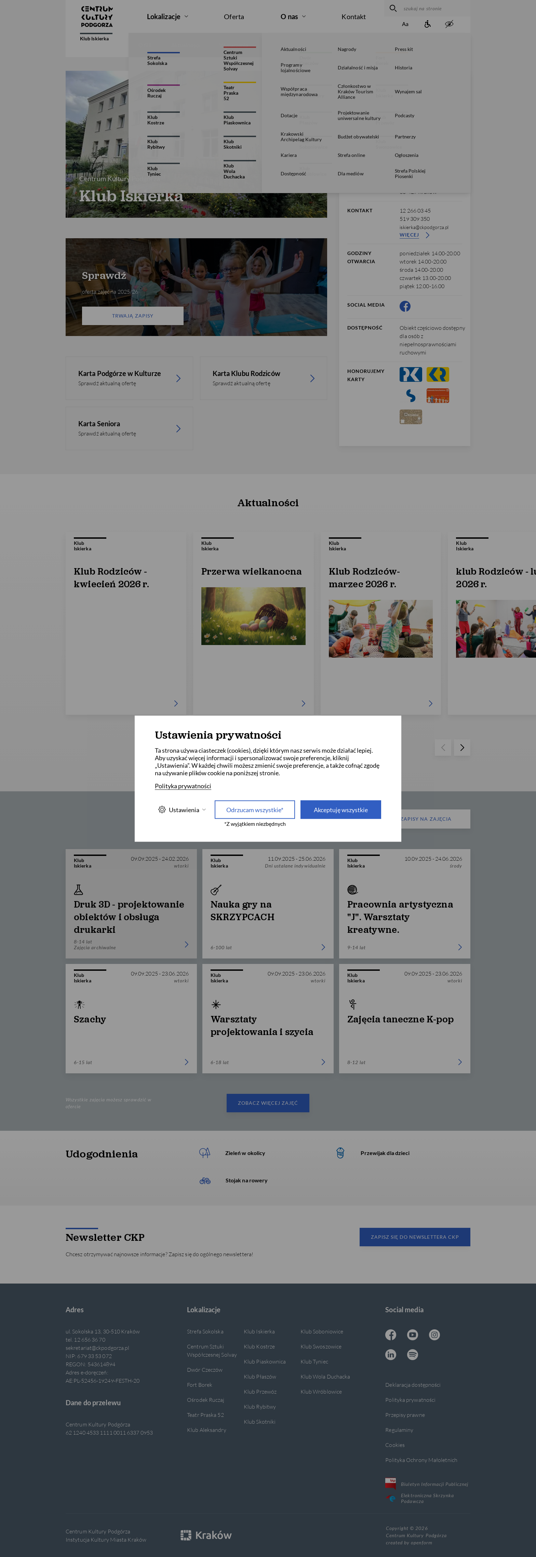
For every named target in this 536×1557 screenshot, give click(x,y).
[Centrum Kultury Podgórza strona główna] (97, 16)
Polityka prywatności (410, 1399)
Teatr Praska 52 (205, 1414)
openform (421, 1542)
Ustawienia (182, 809)
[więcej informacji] (432, 81)
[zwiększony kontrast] (449, 24)
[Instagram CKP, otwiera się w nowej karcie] (434, 1335)
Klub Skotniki (260, 1421)
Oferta (234, 16)
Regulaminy (399, 1429)
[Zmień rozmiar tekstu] (405, 24)
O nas (289, 16)
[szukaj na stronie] (435, 8)
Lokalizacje (163, 16)
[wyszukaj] (392, 8)
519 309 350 (415, 218)
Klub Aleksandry (206, 1429)
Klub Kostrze (259, 1346)
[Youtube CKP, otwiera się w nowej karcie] (412, 1335)
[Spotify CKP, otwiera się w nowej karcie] (412, 1355)
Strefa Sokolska (205, 1331)
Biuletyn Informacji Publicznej (426, 1484)
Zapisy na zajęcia (412, 819)
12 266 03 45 (415, 210)
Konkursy (316, 45)
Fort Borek (199, 1384)
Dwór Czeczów (205, 1369)
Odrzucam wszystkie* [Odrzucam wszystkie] (254, 809)
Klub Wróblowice (321, 1391)
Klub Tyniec (314, 1361)
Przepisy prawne (405, 1414)
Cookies (395, 1444)
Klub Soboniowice (322, 1331)
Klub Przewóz (260, 1391)
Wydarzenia (233, 45)
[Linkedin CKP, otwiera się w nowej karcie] (390, 1355)
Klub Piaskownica (265, 1361)
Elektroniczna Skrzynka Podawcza (419, 1498)
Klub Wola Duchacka (325, 1376)
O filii (144, 45)
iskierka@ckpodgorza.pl (424, 227)
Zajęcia (276, 45)
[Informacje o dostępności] (427, 24)
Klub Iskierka (96, 37)
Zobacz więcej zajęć (268, 1103)
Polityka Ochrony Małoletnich (421, 1460)
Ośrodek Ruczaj (205, 1399)
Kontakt (353, 16)
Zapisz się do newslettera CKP (415, 1237)
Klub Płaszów (260, 1376)
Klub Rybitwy (260, 1406)
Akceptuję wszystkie (341, 809)
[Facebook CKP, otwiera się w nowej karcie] (405, 306)
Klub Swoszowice (320, 1346)
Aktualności (185, 45)
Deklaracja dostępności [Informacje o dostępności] (413, 1384)
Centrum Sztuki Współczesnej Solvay (212, 1350)
